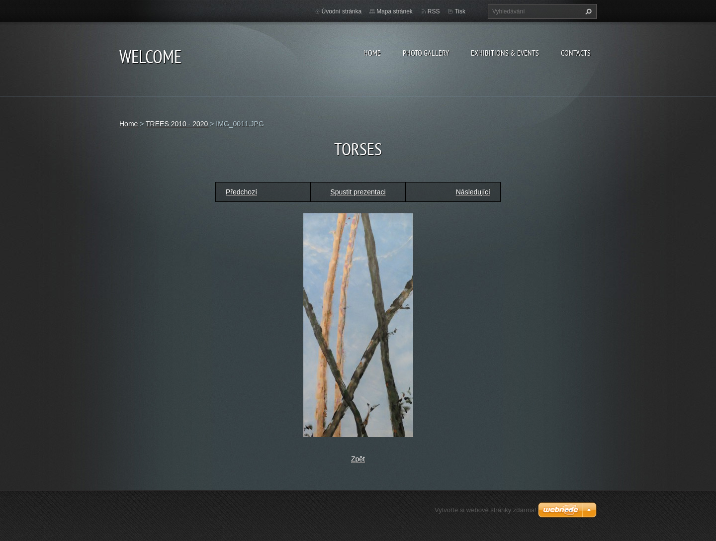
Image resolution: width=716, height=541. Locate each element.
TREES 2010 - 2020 (177, 124)
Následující (473, 192)
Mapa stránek (394, 11)
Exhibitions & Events (505, 53)
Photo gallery (426, 53)
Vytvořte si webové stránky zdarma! (486, 510)
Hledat (587, 11)
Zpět (358, 459)
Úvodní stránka (342, 11)
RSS (434, 11)
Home (372, 53)
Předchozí (241, 192)
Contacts (576, 53)
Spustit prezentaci (357, 192)
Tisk (459, 11)
